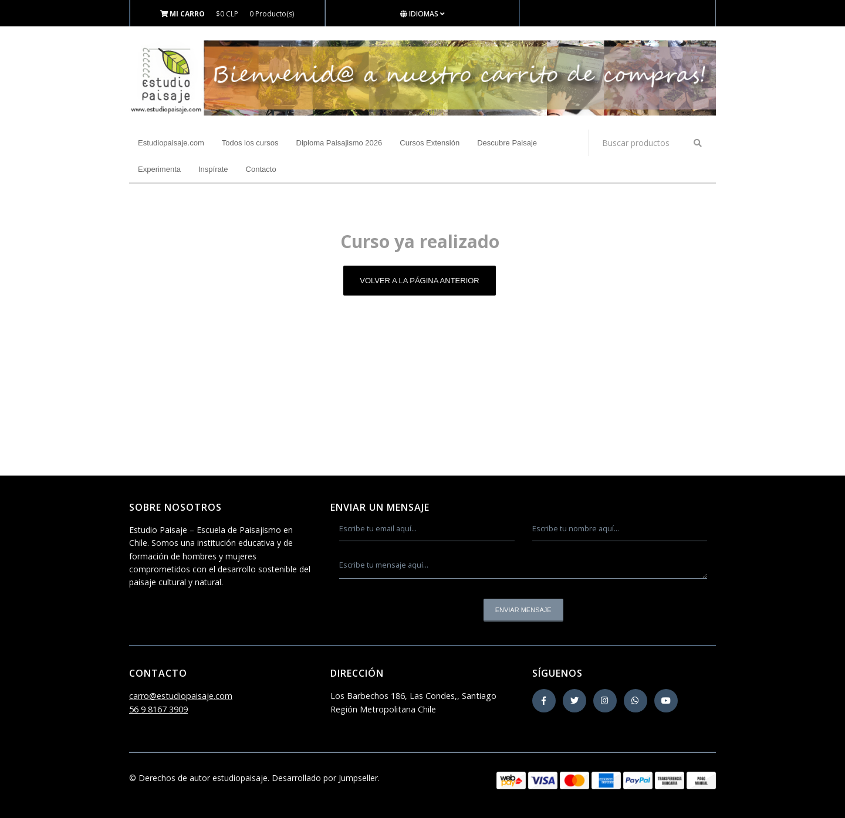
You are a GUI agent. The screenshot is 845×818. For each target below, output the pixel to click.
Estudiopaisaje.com (171, 142)
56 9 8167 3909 (158, 709)
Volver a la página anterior (419, 280)
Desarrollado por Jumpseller (325, 777)
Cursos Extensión (429, 142)
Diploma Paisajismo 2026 (339, 142)
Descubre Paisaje (507, 142)
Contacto (261, 169)
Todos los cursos (250, 142)
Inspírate (213, 169)
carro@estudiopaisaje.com (180, 695)
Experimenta (159, 169)
